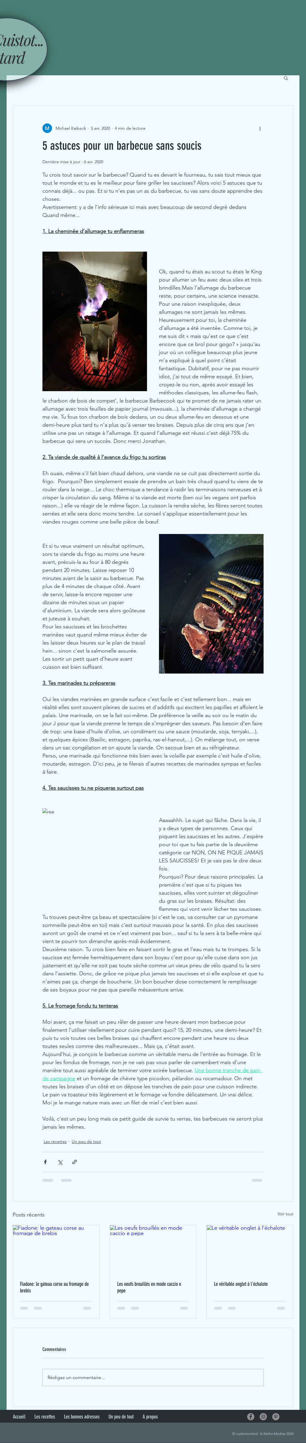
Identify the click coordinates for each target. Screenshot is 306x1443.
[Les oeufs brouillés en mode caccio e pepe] (153, 1249)
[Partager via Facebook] (45, 1162)
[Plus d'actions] (260, 128)
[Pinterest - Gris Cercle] (275, 1416)
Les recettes (55, 1141)
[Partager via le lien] (74, 1162)
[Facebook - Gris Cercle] (250, 1416)
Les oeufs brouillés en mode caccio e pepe (149, 1287)
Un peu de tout (86, 1141)
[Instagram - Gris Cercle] (263, 1416)
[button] (286, 77)
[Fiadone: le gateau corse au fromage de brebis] (56, 1249)
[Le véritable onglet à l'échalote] (250, 1249)
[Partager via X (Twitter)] (60, 1162)
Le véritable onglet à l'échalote (241, 1284)
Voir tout (285, 1213)
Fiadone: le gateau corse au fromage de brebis (54, 1287)
